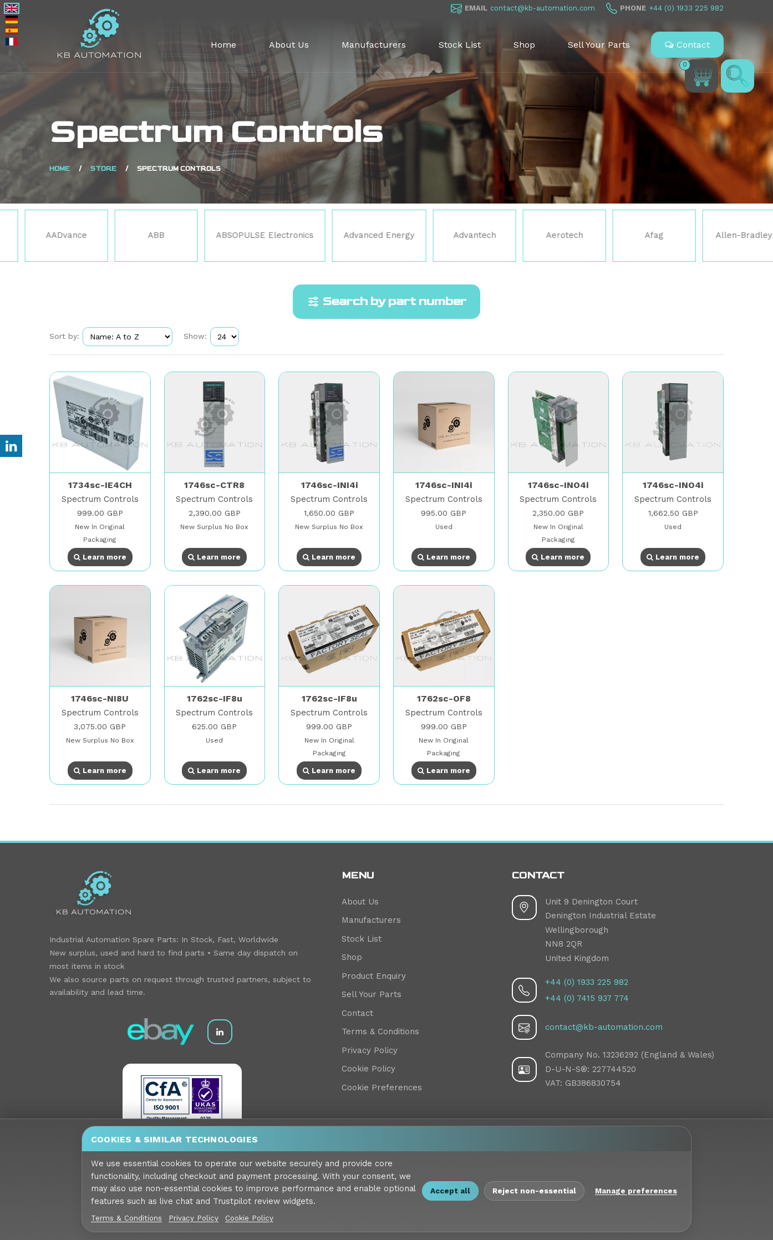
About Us (289, 44)
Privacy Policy (370, 1050)
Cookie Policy (368, 1069)
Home (223, 44)
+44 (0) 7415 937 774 (587, 998)
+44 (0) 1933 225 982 (686, 8)
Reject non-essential (534, 1190)
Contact (687, 44)
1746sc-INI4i (329, 485)
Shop (524, 44)
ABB (221, 235)
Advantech (539, 235)
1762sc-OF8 (444, 698)
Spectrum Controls (100, 499)
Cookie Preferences (382, 1087)
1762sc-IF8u (214, 698)
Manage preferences (636, 1190)
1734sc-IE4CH (100, 485)
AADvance (131, 235)
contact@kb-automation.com (542, 8)
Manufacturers (374, 44)
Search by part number (386, 301)
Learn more (100, 557)
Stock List (460, 44)
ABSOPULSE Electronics (329, 235)
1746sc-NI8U (100, 698)
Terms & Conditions (380, 1031)
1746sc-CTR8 (214, 485)
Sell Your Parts (599, 44)
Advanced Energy (444, 235)
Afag (719, 235)
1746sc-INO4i (558, 485)
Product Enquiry (374, 976)
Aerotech (629, 235)
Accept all (450, 1190)
